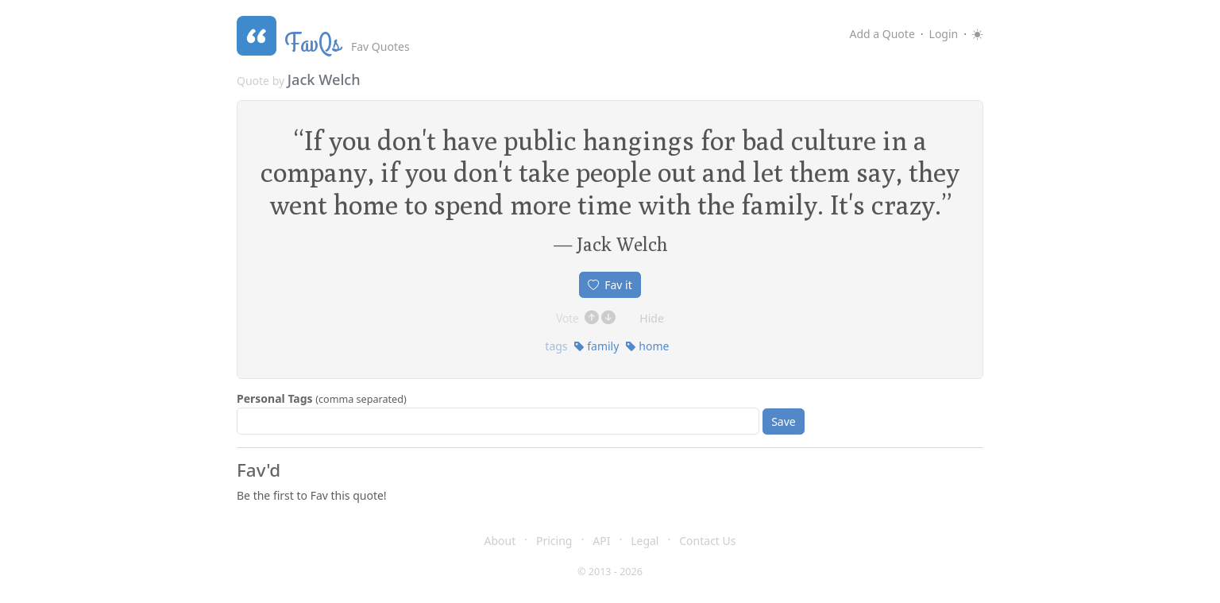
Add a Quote (881, 33)
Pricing (554, 540)
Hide (651, 318)
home (647, 346)
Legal (644, 540)
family (596, 346)
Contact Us (707, 540)
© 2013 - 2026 (610, 571)
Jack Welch (324, 79)
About (500, 540)
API (601, 540)
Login (944, 33)
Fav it (610, 284)
